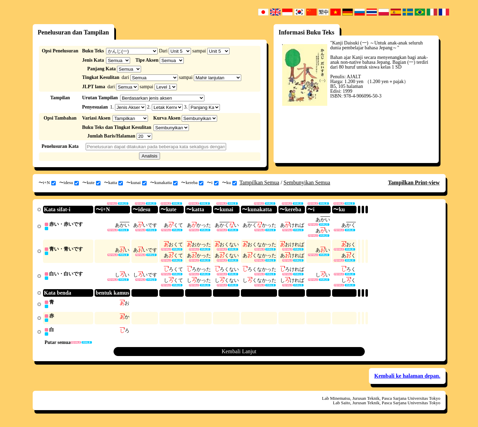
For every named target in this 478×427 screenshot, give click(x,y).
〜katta (113, 182)
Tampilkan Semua (259, 182)
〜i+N (47, 182)
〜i (213, 182)
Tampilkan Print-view (413, 182)
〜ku (229, 182)
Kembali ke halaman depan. (407, 379)
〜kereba (192, 182)
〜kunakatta (164, 182)
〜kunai (136, 182)
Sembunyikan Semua (307, 182)
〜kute (91, 182)
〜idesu (69, 182)
